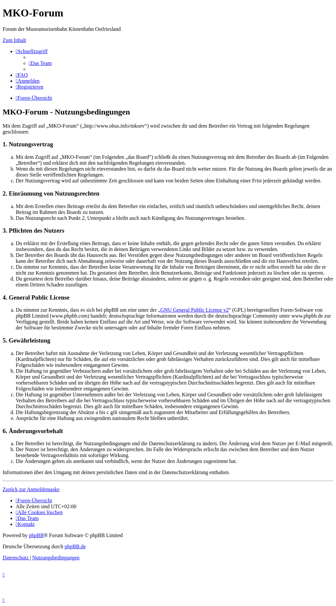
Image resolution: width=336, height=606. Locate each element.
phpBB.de (75, 546)
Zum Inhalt (14, 40)
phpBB (36, 535)
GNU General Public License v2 (194, 310)
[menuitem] (40, 63)
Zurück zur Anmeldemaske (31, 489)
